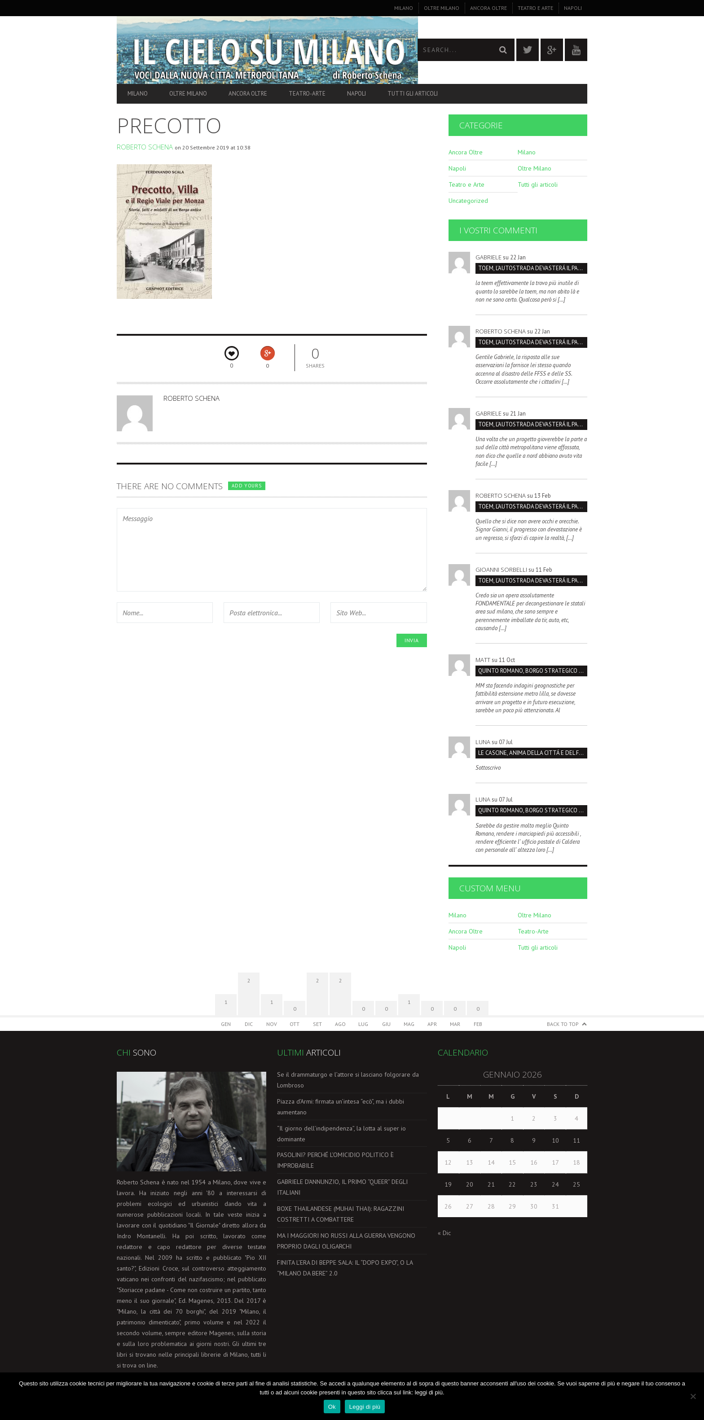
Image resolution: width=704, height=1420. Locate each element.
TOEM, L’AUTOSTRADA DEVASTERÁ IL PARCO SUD (532, 268)
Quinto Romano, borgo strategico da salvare (532, 671)
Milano (403, 7)
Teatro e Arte (535, 7)
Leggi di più (365, 1406)
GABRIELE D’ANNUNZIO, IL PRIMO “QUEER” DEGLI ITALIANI (342, 1187)
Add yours (246, 485)
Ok (332, 1406)
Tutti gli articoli (412, 93)
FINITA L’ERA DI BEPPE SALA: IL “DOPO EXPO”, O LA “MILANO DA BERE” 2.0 (345, 1267)
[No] (692, 1396)
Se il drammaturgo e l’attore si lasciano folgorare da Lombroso (348, 1079)
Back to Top (563, 1024)
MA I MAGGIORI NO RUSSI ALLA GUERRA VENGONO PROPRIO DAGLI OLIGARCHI (346, 1241)
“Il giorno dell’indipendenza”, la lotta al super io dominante (341, 1133)
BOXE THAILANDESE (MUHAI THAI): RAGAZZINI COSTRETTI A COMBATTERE (340, 1214)
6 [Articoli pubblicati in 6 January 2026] (469, 1140)
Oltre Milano (441, 7)
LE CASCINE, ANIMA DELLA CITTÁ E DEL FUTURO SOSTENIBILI (532, 753)
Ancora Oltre (488, 7)
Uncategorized (468, 201)
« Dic (444, 1233)
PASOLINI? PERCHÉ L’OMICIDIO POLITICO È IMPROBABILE (335, 1160)
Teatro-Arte (307, 93)
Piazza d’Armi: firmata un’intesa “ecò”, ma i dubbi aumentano (340, 1106)
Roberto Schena (145, 146)
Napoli (573, 7)
